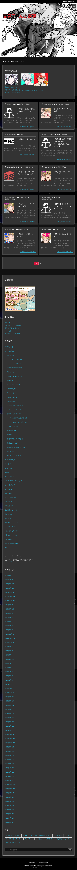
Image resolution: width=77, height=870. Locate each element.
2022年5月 (9, 763)
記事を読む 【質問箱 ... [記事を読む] (28, 127)
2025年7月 (9, 613)
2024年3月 (9, 672)
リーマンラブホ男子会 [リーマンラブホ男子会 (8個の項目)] (13, 839)
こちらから (9, 562)
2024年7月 (9, 655)
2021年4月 (9, 818)
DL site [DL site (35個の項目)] (25, 835)
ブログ (8, 493)
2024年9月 (9, 646)
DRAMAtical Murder (14, 368)
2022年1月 (9, 780)
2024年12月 (9, 634)
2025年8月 (9, 609)
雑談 (8, 547)
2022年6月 (9, 759)
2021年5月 (9, 814)
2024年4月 (9, 667)
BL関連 (21, 134)
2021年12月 (10, 784)
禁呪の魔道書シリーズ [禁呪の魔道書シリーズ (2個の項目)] (13, 842)
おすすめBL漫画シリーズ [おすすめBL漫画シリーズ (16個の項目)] (42, 835)
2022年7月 (9, 755)
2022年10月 (10, 743)
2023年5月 (9, 713)
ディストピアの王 (14, 414)
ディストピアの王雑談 (18, 422)
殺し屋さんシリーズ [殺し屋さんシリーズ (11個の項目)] (62, 839)
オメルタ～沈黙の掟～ (15, 405)
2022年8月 (9, 751)
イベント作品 (10, 485)
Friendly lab (11, 372)
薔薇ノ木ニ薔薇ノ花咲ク (16, 447)
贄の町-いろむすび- (14, 455)
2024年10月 (9, 642)
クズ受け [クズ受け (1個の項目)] (68, 835)
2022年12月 (10, 734)
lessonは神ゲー (9, 331)
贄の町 (10, 451)
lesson (10, 380)
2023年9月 (9, 697)
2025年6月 (9, 617)
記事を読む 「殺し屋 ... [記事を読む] (65, 189)
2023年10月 (9, 692)
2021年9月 (9, 797)
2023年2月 (9, 726)
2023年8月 (9, 701)
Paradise (11, 389)
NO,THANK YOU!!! (14, 384)
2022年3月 (9, 772)
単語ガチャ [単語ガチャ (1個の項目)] (28, 839)
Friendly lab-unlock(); (14, 376)
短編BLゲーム (12, 443)
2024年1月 (9, 680)
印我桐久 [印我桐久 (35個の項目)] (39, 839)
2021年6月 (9, 809)
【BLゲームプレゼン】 (12, 87)
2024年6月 (9, 659)
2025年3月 (9, 630)
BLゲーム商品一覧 (27, 90)
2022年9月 (9, 747)
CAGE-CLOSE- (16, 359)
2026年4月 (9, 575)
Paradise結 (12, 393)
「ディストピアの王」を (12, 90)
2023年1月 (9, 730)
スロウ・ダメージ (14, 409)
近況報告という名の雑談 (12, 333)
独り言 (8, 539)
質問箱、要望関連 (24, 104)
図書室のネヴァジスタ (13, 522)
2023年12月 (9, 684)
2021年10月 (10, 793)
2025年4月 (9, 626)
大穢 (9, 434)
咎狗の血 (11, 430)
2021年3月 (9, 822)
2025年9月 (9, 605)
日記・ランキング (11, 531)
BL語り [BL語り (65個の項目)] (17, 835)
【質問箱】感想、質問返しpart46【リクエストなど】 (26, 111)
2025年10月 (10, 600)
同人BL (67, 104)
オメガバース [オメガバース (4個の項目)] (58, 835)
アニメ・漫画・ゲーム (26, 167)
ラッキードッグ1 (13, 426)
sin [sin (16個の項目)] (31, 835)
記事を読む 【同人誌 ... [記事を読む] (28, 221)
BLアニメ (9, 347)
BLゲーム (9, 351)
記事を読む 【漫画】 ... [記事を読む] (28, 189)
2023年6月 (9, 709)
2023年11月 (9, 688)
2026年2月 (9, 584)
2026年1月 (9, 588)
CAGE (10, 355)
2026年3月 (9, 580)
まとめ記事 (9, 476)
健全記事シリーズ (11, 510)
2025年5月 (9, 621)
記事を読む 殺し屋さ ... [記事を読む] (65, 126)
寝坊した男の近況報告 (12, 328)
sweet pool (11, 401)
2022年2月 (9, 776)
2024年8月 (9, 651)
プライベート (10, 497)
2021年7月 (9, 805)
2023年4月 (9, 717)
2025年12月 (10, 592)
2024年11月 (10, 638)
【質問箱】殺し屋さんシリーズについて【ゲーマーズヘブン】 (62, 206)
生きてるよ (8, 322)
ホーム (7, 61)
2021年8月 (9, 801)
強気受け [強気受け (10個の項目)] (49, 839)
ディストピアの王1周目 (18, 418)
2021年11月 (10, 789)
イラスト (8, 489)
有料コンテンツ (11, 535)
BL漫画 (58, 167)
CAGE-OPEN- (15, 363)
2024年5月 (9, 663)
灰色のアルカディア (15, 439)
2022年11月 (10, 738)
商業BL (8, 518)
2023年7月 (9, 705)
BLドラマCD (59, 104)
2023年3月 (9, 722)
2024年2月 (9, 676)
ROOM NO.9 (12, 397)
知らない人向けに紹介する (13, 92)
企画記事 (9, 506)
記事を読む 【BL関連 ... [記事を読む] (28, 154)
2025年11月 (10, 596)
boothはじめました (40, 90)
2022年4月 (9, 768)
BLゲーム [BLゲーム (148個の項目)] (9, 835)
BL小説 (8, 464)
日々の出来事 (10, 526)
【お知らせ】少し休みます (13, 325)
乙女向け (8, 501)
